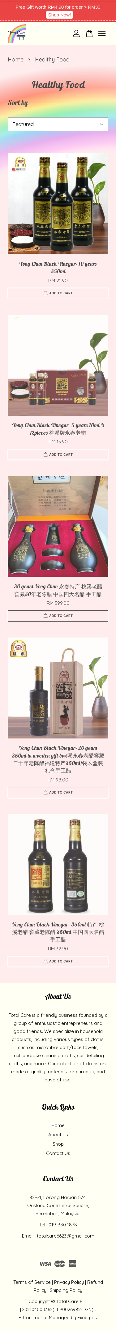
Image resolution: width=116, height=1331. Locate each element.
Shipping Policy (66, 1290)
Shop (58, 1144)
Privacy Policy (69, 1282)
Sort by (18, 104)
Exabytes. (87, 1317)
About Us (58, 1135)
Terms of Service (32, 1282)
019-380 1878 (63, 1225)
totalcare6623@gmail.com (65, 1236)
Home (16, 59)
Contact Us (58, 1153)
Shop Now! (59, 14)
